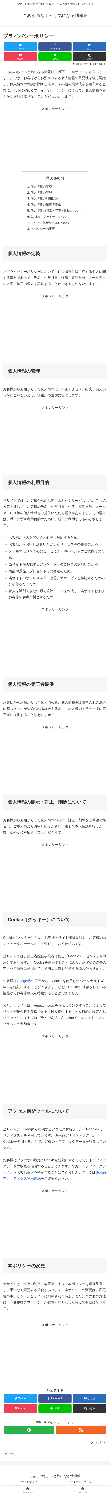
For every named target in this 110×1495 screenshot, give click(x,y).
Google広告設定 (29, 982)
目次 (49, 178)
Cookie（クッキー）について (51, 217)
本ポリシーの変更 (43, 229)
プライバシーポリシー (81, 1482)
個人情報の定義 (41, 186)
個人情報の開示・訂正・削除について (56, 211)
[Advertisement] (55, 138)
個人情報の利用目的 (44, 199)
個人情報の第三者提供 (46, 205)
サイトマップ (29, 1482)
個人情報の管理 (41, 192)
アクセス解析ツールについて (50, 223)
